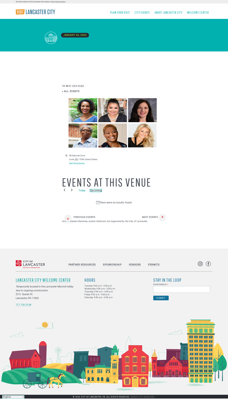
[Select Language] (13, 397)
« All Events (71, 93)
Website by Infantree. (143, 399)
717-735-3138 (24, 307)
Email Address (160, 286)
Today (82, 192)
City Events (143, 13)
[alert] (114, 205)
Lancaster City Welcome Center (43, 282)
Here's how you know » (58, 1)
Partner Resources (82, 267)
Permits (154, 267)
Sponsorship (112, 267)
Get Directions (77, 165)
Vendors (135, 267)
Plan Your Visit (121, 13)
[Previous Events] (64, 192)
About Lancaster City (170, 13)
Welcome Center (199, 13)
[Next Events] (71, 192)
